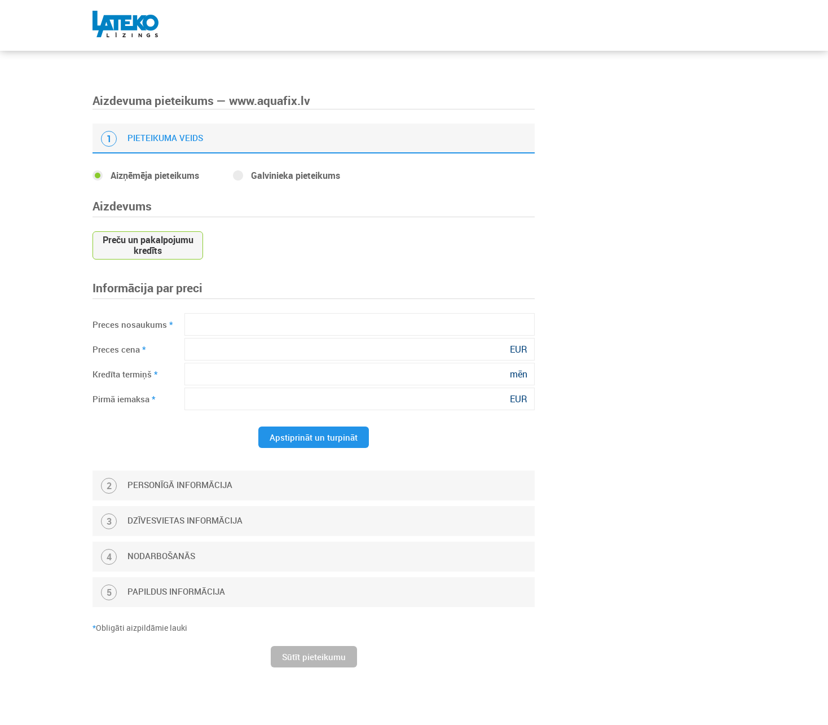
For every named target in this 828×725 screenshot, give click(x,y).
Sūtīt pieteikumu (314, 656)
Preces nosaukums (133, 324)
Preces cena (119, 349)
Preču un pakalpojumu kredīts (148, 245)
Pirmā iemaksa (124, 399)
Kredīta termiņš (125, 374)
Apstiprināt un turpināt (314, 437)
